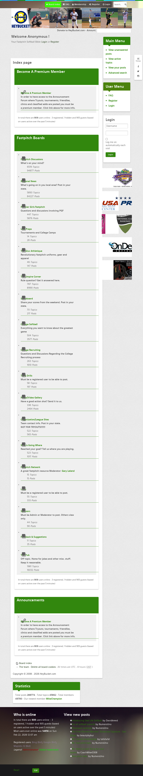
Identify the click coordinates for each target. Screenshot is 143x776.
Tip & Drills (26, 375)
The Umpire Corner (31, 276)
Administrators (30, 749)
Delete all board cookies (43, 667)
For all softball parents (83, 724)
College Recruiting (30, 350)
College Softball (29, 324)
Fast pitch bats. (80, 756)
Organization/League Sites (35, 419)
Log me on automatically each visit (116, 145)
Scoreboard (27, 298)
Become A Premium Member (36, 93)
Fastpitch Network (30, 467)
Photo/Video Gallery (31, 397)
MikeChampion (54, 699)
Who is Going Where (31, 445)
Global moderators (48, 749)
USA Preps (26, 229)
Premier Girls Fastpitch (33, 207)
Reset (16, 770)
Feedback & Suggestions (33, 537)
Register (55, 42)
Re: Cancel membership (84, 739)
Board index (25, 663)
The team (24, 667)
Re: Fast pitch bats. (82, 743)
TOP (36, 770)
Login (44, 42)
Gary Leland (68, 471)
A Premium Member (41, 72)
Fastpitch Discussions (32, 159)
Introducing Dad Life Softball (87, 720)
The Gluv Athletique (31, 251)
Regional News (28, 181)
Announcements (30, 600)
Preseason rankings (82, 728)
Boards (31, 138)
